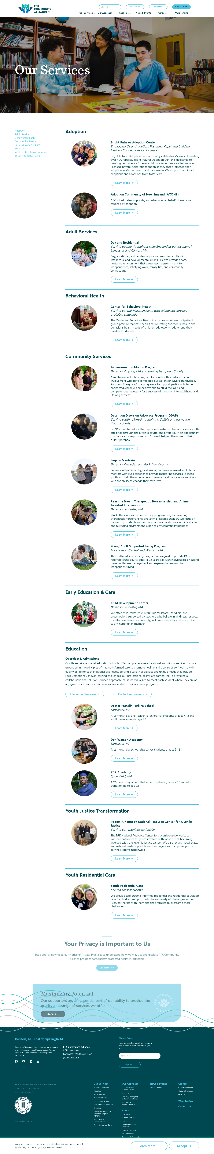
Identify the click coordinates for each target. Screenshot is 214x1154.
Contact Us (184, 1106)
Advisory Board (128, 1134)
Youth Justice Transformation (31, 152)
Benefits (181, 1094)
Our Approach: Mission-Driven (128, 1089)
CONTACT (158, 7)
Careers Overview (185, 1088)
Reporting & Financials (131, 1137)
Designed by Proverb (23, 1121)
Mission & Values (129, 1118)
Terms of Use (34, 1088)
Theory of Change (129, 1093)
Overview (126, 1114)
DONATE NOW (181, 7)
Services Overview (101, 1088)
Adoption (20, 130)
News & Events (156, 1088)
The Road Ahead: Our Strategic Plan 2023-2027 (130, 1104)
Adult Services (22, 134)
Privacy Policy (20, 1088)
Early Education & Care (27, 145)
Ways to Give (186, 1101)
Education (20, 148)
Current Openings (185, 1091)
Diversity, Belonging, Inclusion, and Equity (130, 1098)
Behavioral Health (25, 137)
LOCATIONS (135, 7)
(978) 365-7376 (71, 1057)
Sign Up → (130, 1064)
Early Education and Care (103, 1105)
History (124, 1121)
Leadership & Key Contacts (129, 1126)
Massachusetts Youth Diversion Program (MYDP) (102, 1113)
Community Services (26, 141)
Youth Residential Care (27, 155)
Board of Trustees (129, 1130)
